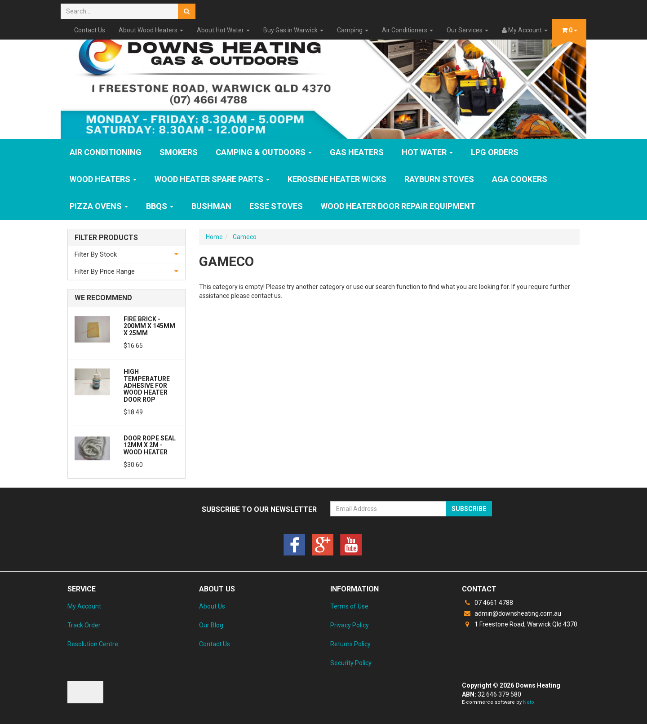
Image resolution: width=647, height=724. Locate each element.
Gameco (245, 236)
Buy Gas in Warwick (293, 30)
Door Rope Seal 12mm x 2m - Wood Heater (150, 445)
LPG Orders (494, 152)
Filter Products (106, 238)
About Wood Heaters (151, 30)
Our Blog (211, 625)
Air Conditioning (106, 152)
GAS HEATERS (357, 152)
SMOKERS (179, 152)
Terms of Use (349, 606)
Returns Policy (350, 644)
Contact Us (89, 30)
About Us (212, 606)
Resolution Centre (92, 644)
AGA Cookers (519, 179)
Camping (352, 30)
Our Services (467, 30)
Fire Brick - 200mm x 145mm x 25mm (149, 326)
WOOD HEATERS (103, 179)
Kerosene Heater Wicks (337, 179)
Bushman (211, 206)
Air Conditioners (407, 30)
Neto (528, 702)
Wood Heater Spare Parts (212, 179)
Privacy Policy (349, 625)
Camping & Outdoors (264, 152)
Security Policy (351, 662)
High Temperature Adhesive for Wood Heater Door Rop (147, 385)
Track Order (84, 625)
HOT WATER (427, 152)
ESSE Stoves (276, 206)
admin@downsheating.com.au (511, 613)
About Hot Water (223, 30)
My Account (84, 606)
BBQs (159, 206)
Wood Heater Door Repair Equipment (398, 206)
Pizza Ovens (99, 206)
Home (214, 236)
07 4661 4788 (487, 602)
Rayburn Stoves (439, 179)
